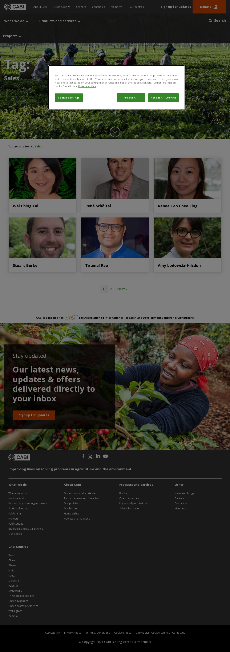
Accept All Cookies (163, 97)
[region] (116, 87)
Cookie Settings (69, 97)
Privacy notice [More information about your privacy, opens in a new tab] (87, 86)
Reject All (131, 97)
